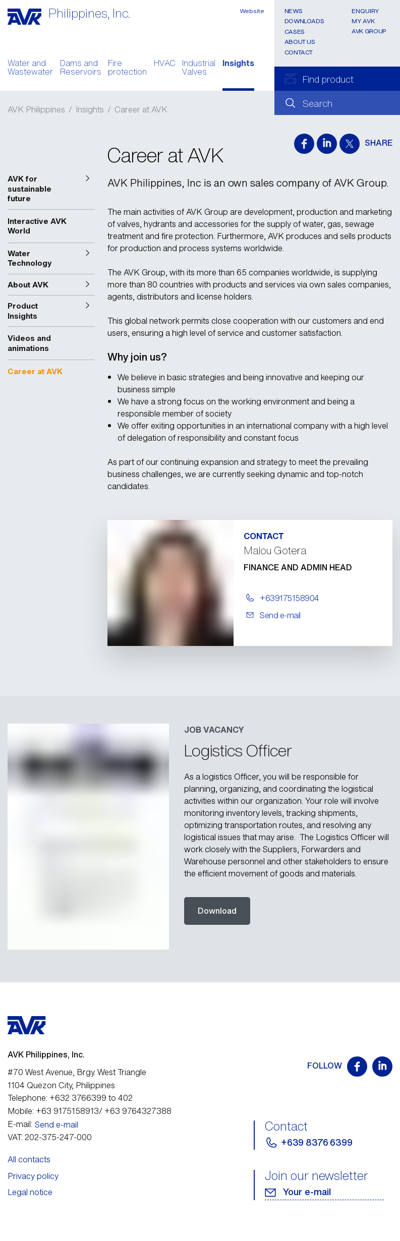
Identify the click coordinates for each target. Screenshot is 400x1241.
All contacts (29, 1159)
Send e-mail (56, 1124)
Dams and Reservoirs (80, 68)
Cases (294, 31)
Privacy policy (33, 1176)
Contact (298, 52)
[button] (51, 188)
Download (217, 911)
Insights (238, 64)
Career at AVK (141, 109)
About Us (299, 41)
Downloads (304, 21)
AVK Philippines (36, 109)
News (293, 11)
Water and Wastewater (30, 68)
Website (252, 11)
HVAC (165, 64)
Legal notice (30, 1192)
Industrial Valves (198, 68)
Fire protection (127, 68)
